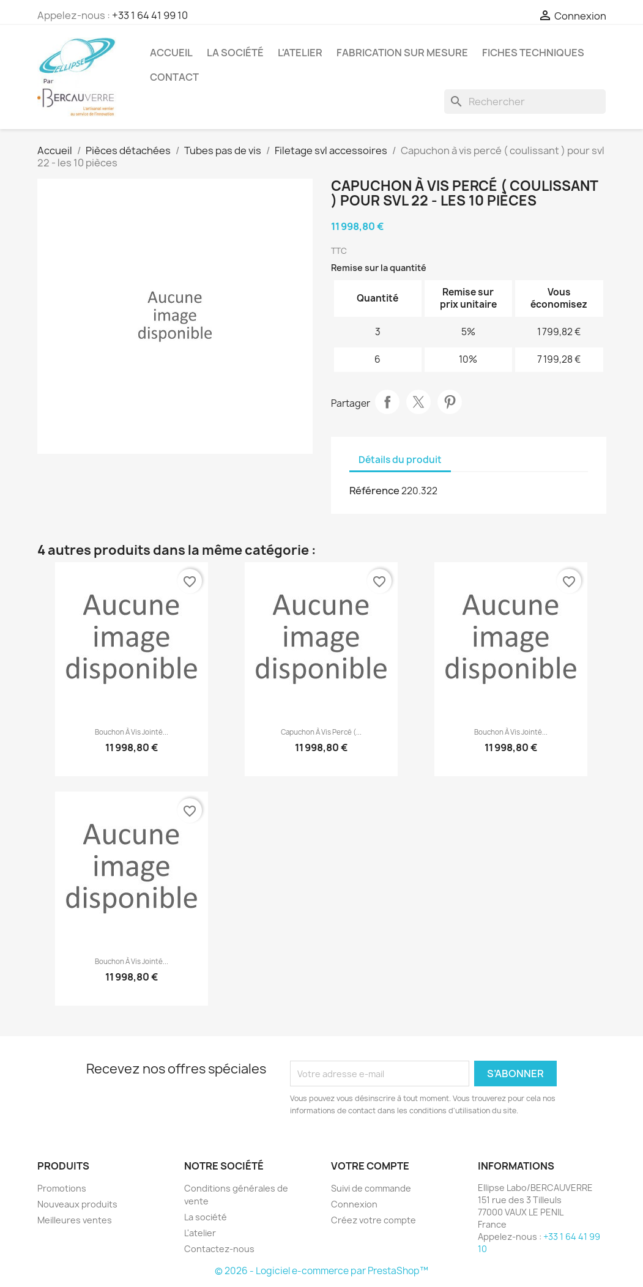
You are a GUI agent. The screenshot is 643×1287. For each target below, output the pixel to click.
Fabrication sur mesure (402, 52)
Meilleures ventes (74, 1220)
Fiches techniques (533, 52)
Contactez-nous (219, 1249)
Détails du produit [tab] (400, 459)
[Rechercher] (525, 101)
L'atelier (300, 52)
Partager (387, 402)
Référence (374, 490)
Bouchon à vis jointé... (131, 732)
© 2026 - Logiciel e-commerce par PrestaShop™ (321, 1270)
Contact (174, 77)
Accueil (171, 52)
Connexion (354, 1204)
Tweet (418, 402)
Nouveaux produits (77, 1204)
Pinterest (449, 402)
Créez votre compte (373, 1220)
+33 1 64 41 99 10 (150, 15)
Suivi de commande (371, 1188)
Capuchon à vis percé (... (321, 732)
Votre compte (370, 1166)
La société (235, 52)
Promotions (61, 1188)
